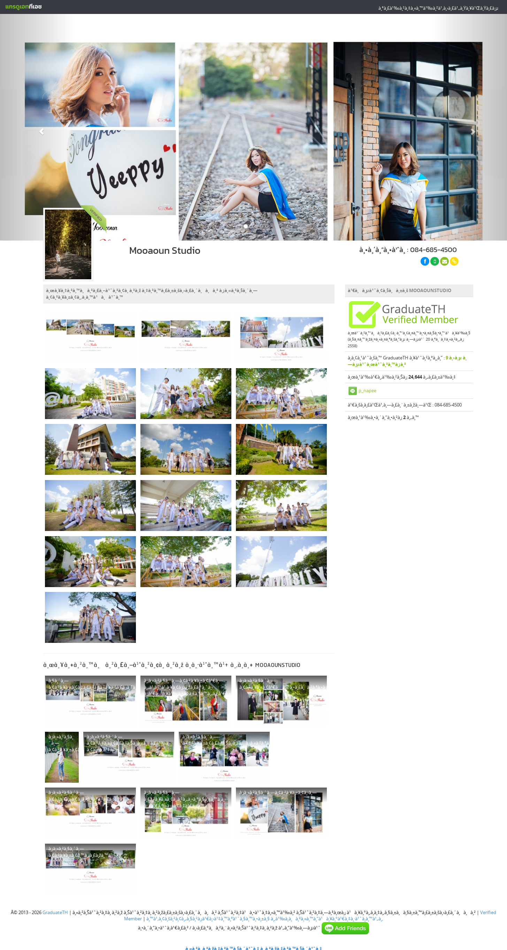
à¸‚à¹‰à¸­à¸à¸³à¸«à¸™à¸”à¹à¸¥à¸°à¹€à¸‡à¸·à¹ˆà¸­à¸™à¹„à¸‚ (327, 916)
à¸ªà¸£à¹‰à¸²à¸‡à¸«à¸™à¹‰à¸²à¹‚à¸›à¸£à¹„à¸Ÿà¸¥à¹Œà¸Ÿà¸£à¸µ (438, 8)
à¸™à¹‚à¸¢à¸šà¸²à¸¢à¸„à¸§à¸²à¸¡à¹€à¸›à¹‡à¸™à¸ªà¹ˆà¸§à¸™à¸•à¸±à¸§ (208, 916)
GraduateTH (55, 910)
